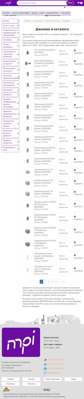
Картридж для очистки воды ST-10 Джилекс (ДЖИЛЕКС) (43, 269)
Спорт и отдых (8, 26)
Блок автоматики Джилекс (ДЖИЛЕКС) (44, 51)
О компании (10, 384)
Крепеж (6, 21)
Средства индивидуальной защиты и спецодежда (9, 103)
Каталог (6, 13)
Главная (27, 21)
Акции (34, 13)
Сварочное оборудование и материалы (9, 113)
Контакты (66, 13)
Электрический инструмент (9, 69)
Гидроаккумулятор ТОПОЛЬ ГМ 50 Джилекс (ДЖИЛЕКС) (45, 230)
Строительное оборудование (9, 84)
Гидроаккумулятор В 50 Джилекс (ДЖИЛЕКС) (43, 94)
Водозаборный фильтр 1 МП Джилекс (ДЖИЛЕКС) (44, 62)
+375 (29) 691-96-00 (54, 360)
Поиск (70, 3)
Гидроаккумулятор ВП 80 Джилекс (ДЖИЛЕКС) (44, 160)
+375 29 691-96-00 (74, 7)
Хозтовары (7, 40)
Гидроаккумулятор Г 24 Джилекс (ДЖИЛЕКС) (43, 171)
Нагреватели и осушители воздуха (9, 123)
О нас (41, 13)
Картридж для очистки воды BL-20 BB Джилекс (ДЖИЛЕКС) (44, 256)
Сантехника (7, 90)
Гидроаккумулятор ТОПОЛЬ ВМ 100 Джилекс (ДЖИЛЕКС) (45, 204)
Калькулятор (52, 13)
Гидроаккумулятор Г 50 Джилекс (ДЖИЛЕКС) (43, 181)
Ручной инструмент (7, 45)
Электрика (7, 95)
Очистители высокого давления (7, 133)
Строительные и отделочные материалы (9, 54)
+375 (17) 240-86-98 (54, 368)
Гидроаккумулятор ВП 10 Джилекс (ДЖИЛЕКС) (44, 138)
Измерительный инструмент (9, 62)
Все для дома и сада (9, 148)
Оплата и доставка (20, 13)
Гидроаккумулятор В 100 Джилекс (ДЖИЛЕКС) (44, 73)
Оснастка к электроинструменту (11, 77)
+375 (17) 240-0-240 (54, 364)
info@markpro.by (52, 373)
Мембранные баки (53, 21)
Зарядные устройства (7, 141)
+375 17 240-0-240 (74, 10)
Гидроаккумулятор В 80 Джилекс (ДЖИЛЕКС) (43, 116)
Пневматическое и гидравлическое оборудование (10, 32)
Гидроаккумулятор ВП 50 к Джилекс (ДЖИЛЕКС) (44, 149)
